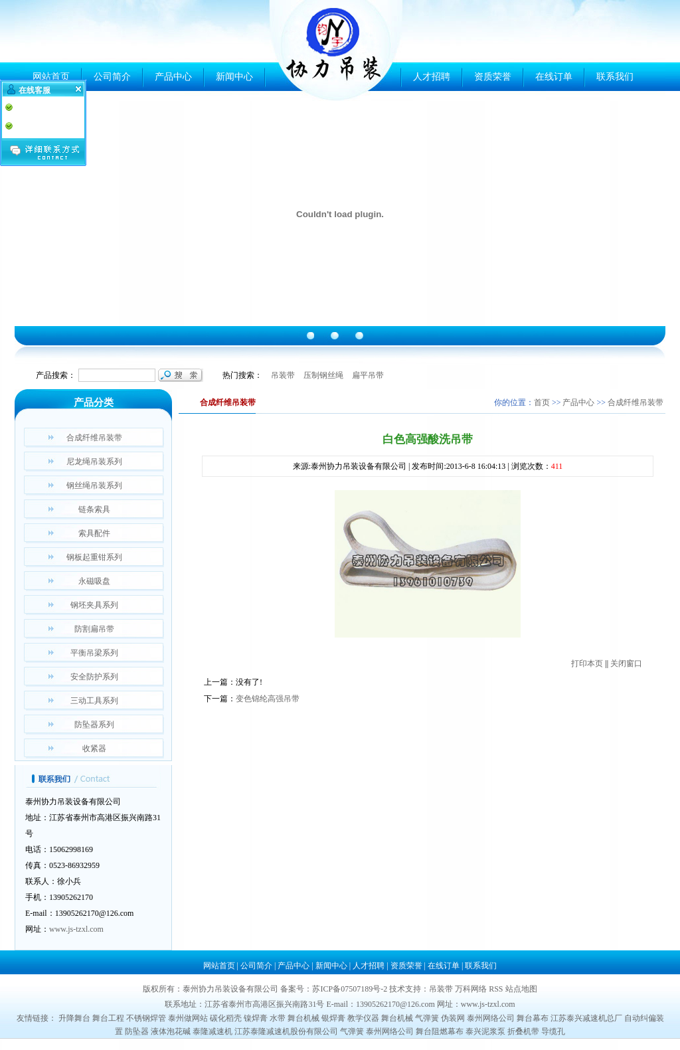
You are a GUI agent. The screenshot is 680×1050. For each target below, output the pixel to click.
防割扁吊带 (94, 629)
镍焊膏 (256, 1018)
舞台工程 (108, 1018)
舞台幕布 (533, 1018)
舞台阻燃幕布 (440, 1031)
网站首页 (51, 77)
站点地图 (521, 989)
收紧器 (94, 748)
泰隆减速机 (212, 1031)
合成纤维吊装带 (94, 437)
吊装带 (283, 375)
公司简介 (112, 77)
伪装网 (453, 1018)
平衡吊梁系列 (94, 652)
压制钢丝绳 (323, 375)
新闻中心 (234, 77)
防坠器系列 (94, 724)
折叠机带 (523, 1031)
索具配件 (94, 533)
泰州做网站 (188, 1018)
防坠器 (137, 1031)
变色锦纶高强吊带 (267, 698)
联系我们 (615, 77)
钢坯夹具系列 (94, 605)
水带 (278, 1018)
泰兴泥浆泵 (485, 1031)
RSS (496, 989)
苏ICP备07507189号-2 (349, 989)
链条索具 (94, 509)
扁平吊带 (368, 375)
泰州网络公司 (491, 1018)
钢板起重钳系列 (94, 557)
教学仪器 (363, 1018)
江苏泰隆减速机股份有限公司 (286, 1031)
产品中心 (173, 77)
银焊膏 (333, 1018)
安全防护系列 (94, 676)
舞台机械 (303, 1018)
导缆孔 (553, 1031)
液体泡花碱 (171, 1031)
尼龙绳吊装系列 (94, 461)
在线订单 (553, 77)
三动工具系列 (94, 700)
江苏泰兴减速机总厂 (586, 1018)
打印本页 (587, 663)
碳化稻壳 (226, 1018)
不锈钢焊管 (146, 1018)
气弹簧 (427, 1018)
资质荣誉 (492, 77)
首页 (542, 402)
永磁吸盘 (94, 581)
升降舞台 (74, 1018)
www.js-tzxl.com (76, 929)
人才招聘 (431, 77)
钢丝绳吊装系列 (94, 485)
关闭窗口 (626, 663)
